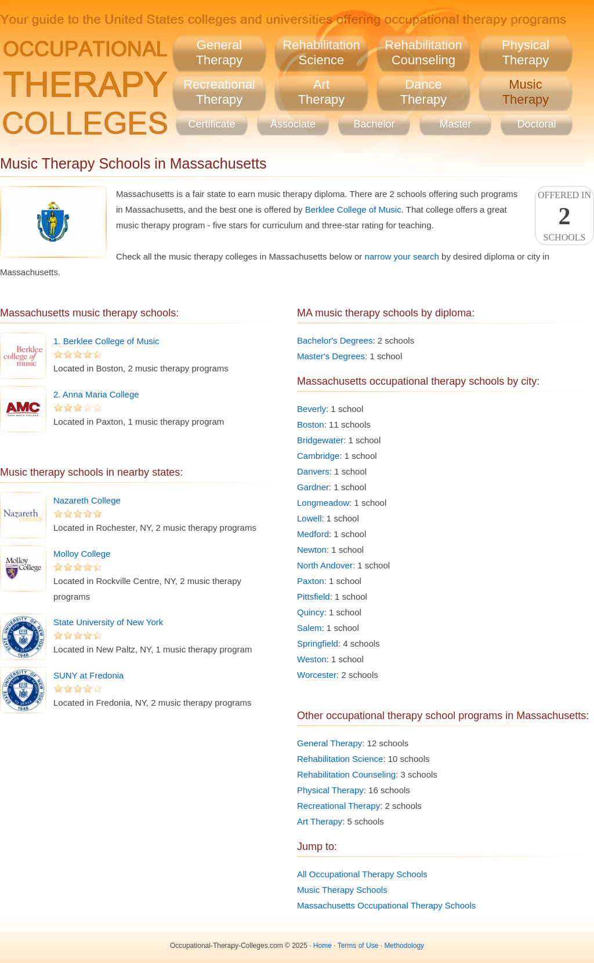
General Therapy (329, 743)
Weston (312, 659)
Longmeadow (323, 503)
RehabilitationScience (321, 52)
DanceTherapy (423, 92)
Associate (293, 124)
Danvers (313, 471)
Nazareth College (87, 500)
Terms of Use (358, 946)
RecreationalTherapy (219, 92)
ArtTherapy (321, 92)
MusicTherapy (525, 92)
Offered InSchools (564, 216)
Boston (310, 424)
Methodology (404, 946)
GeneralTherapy (219, 52)
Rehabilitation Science (340, 759)
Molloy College (81, 554)
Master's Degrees (331, 356)
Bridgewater (320, 440)
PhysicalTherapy (525, 52)
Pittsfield (313, 596)
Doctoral (536, 124)
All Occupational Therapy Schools (362, 874)
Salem (309, 628)
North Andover (325, 565)
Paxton (310, 581)
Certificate (211, 124)
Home (322, 946)
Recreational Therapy (338, 806)
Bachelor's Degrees (334, 340)
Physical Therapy (330, 790)
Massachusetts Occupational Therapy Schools (386, 905)
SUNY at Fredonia (88, 675)
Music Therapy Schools (342, 890)
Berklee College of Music (353, 209)
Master (455, 124)
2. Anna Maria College (96, 394)
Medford (313, 534)
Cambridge (318, 456)
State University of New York (108, 622)
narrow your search (402, 256)
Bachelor (373, 124)
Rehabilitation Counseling (346, 774)
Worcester (316, 675)
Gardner (313, 487)
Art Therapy (319, 821)
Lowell (309, 518)
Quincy (310, 612)
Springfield (317, 643)
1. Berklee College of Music (106, 341)
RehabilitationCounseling (423, 52)
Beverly (311, 409)
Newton (312, 550)
